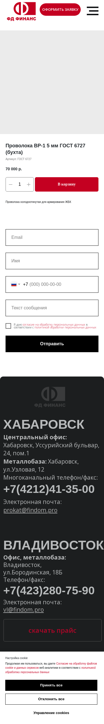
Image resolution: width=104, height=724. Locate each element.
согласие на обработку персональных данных (54, 324)
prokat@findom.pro (30, 510)
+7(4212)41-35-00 (49, 489)
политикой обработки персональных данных (65, 327)
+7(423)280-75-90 (49, 590)
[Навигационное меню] (92, 11)
